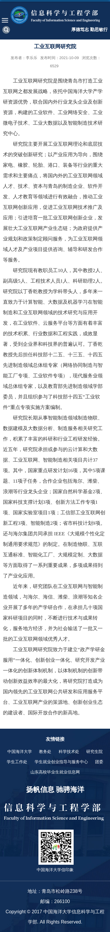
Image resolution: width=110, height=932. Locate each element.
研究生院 (94, 751)
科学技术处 (69, 751)
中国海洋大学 (19, 751)
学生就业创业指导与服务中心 (61, 761)
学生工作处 (17, 761)
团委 (99, 761)
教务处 (45, 751)
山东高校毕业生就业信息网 (55, 772)
